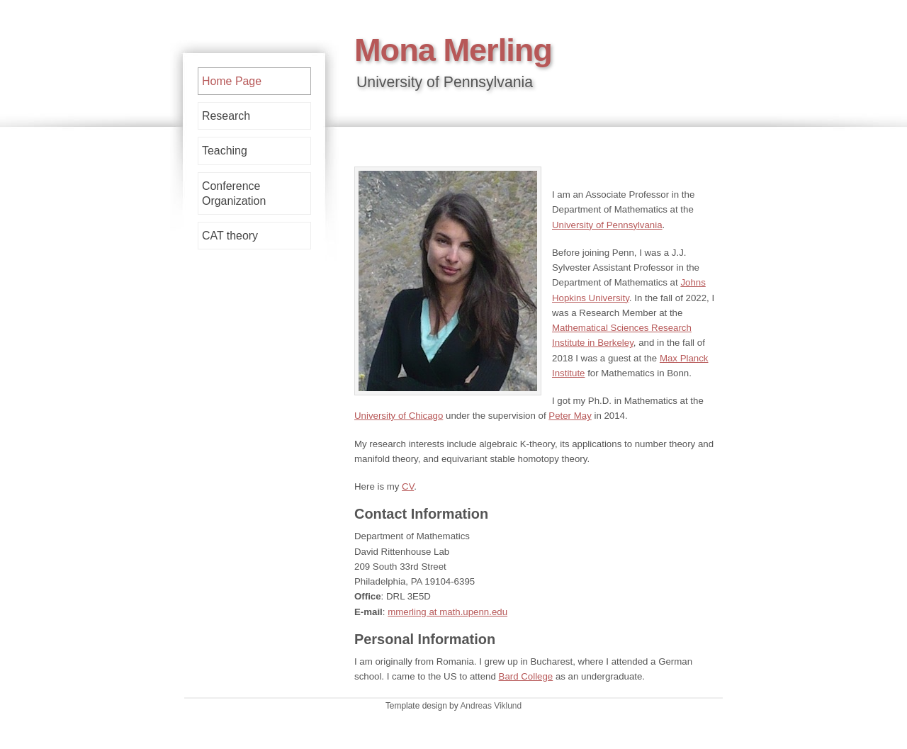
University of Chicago (398, 415)
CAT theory (230, 236)
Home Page (231, 81)
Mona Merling (453, 50)
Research (226, 116)
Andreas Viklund (491, 706)
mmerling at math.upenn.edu (447, 612)
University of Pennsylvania (607, 225)
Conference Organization (234, 193)
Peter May (569, 415)
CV (408, 486)
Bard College (526, 676)
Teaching (224, 151)
